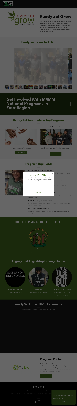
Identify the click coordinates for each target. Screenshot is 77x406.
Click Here (38, 192)
